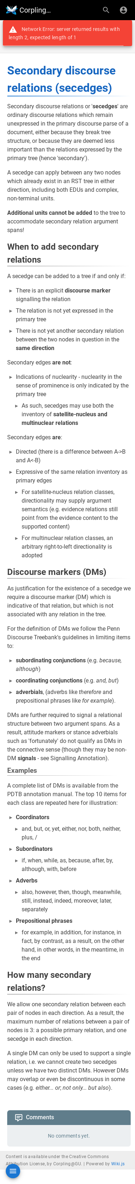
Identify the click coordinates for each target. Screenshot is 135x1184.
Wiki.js (118, 1163)
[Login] (123, 10)
